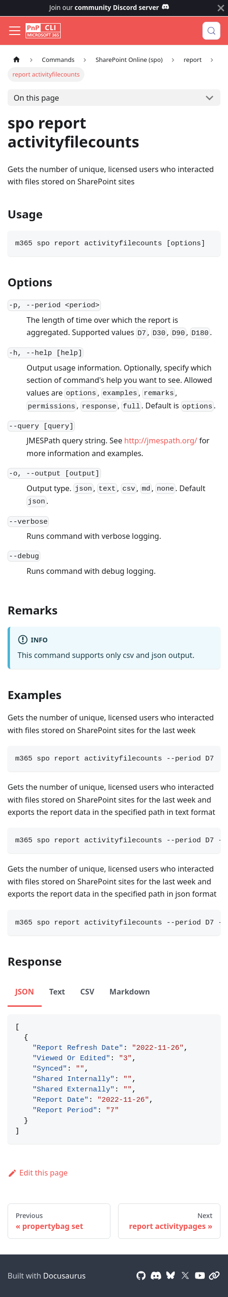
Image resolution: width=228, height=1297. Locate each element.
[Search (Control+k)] (211, 31)
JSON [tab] (24, 991)
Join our (109, 7)
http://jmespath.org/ (160, 440)
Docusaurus (64, 1276)
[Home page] (17, 59)
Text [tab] (57, 991)
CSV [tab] (87, 991)
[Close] (221, 8)
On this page (36, 98)
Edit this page (38, 1172)
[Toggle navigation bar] (15, 31)
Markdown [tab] (129, 991)
